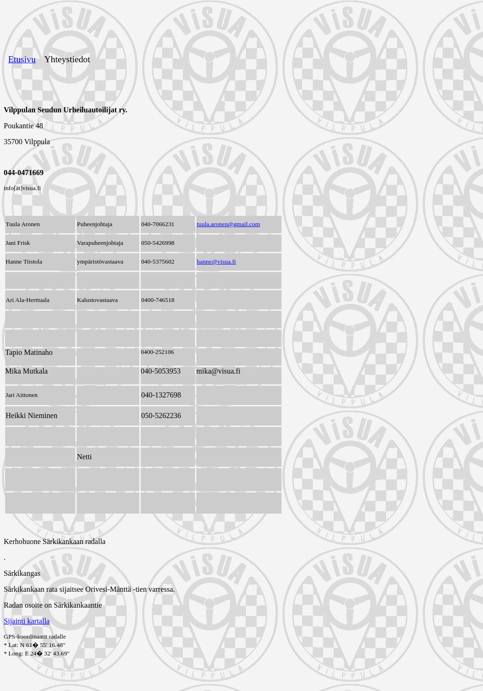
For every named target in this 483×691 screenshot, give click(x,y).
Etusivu (22, 59)
